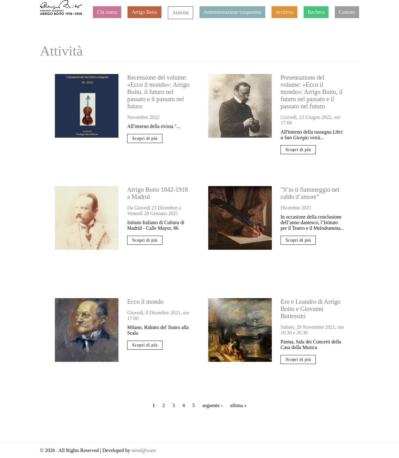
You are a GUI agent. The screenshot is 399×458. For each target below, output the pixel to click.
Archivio (284, 12)
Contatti (347, 12)
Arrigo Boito (144, 12)
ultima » (238, 405)
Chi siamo (107, 12)
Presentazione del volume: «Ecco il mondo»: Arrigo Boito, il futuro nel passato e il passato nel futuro (312, 92)
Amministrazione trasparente (232, 12)
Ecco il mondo (145, 301)
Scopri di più (144, 138)
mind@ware (143, 450)
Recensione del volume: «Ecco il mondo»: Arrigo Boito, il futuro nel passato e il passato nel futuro (158, 92)
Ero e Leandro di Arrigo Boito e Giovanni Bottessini (310, 308)
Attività (180, 12)
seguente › (212, 405)
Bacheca (316, 12)
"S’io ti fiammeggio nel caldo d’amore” (310, 193)
